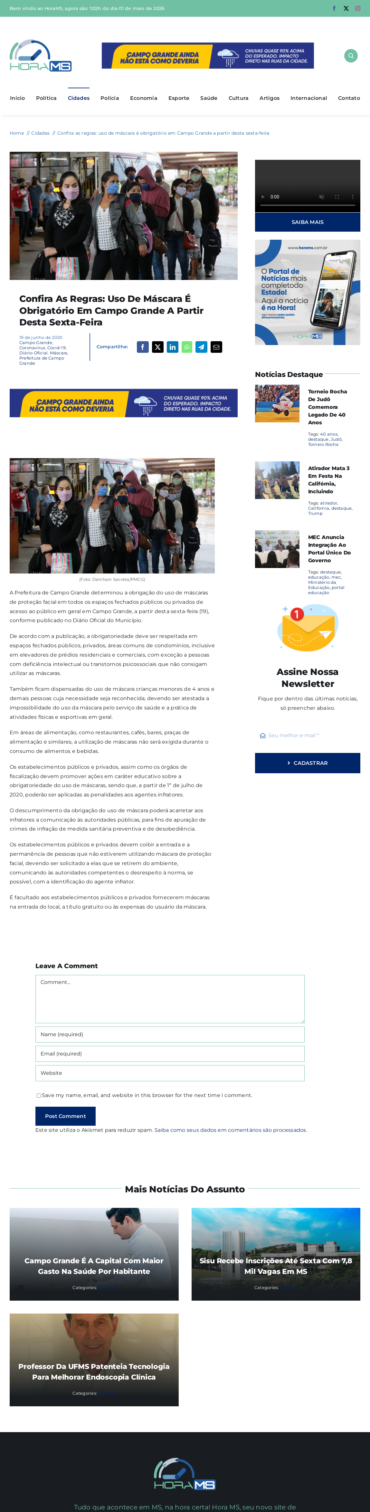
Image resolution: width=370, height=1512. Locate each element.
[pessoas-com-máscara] (124, 154)
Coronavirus (32, 347)
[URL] (170, 1073)
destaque (318, 439)
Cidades (107, 1287)
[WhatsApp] (187, 347)
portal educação (326, 590)
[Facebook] (142, 347)
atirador (328, 503)
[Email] (216, 347)
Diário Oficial (33, 352)
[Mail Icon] (185, 1460)
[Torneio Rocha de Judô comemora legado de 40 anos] (277, 389)
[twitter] (346, 8)
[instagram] (357, 8)
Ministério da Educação (322, 585)
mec (336, 577)
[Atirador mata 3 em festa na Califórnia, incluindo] (277, 466)
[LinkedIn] (172, 347)
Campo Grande (35, 342)
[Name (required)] (170, 1034)
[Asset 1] (41, 42)
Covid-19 (56, 347)
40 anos (328, 434)
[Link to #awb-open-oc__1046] (351, 56)
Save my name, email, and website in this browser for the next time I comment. (147, 1095)
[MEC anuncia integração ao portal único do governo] (277, 535)
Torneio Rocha (323, 444)
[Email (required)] (170, 1054)
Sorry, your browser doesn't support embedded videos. (307, 186)
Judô (336, 439)
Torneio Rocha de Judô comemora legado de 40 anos (327, 407)
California (318, 508)
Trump (315, 513)
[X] (157, 347)
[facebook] (334, 8)
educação (318, 577)
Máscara (59, 352)
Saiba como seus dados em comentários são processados (230, 1130)
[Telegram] (201, 347)
